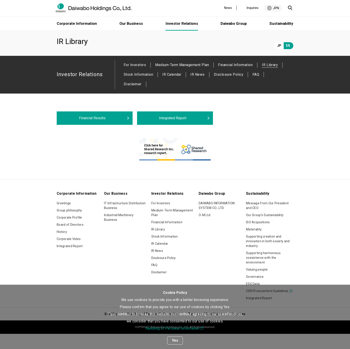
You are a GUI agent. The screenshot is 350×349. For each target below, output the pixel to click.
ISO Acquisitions (258, 237)
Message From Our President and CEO (267, 221)
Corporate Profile (69, 232)
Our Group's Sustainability (264, 230)
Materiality (254, 244)
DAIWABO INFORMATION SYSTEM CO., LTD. (217, 221)
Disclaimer (133, 99)
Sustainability (281, 23)
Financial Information (235, 80)
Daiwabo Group (234, 23)
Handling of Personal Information (172, 328)
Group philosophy (69, 225)
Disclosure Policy (228, 90)
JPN (276, 8)
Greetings (64, 218)
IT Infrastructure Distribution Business (125, 221)
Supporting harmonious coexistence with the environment (263, 272)
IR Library (158, 244)
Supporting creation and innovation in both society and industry (268, 256)
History (62, 247)
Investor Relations (86, 36)
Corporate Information (77, 23)
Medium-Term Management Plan (182, 80)
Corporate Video (69, 254)
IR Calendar (171, 90)
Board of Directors (70, 240)
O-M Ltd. (205, 230)
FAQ (255, 90)
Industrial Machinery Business (119, 232)
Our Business (131, 23)
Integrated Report (70, 261)
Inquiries (252, 8)
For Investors (135, 80)
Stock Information (138, 90)
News (228, 8)
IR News (197, 90)
